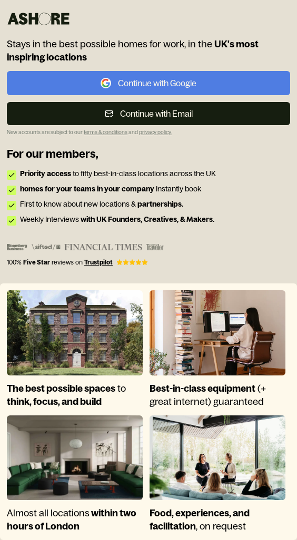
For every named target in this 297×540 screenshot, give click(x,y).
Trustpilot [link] (98, 262)
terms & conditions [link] (105, 132)
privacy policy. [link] (155, 132)
